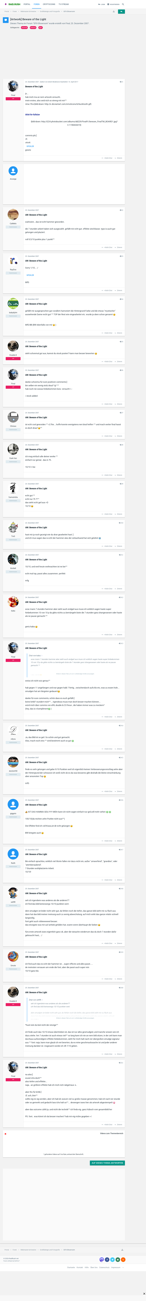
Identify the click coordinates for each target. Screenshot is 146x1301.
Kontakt (80, 1267)
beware (33, 27)
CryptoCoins (49, 4)
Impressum (115, 1267)
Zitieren (119, 158)
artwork (24, 27)
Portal (27, 4)
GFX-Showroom (41, 23)
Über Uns (94, 1267)
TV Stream (64, 4)
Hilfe (87, 1267)
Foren (36, 4)
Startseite (71, 1267)
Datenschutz (104, 1267)
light (40, 27)
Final (68, 23)
